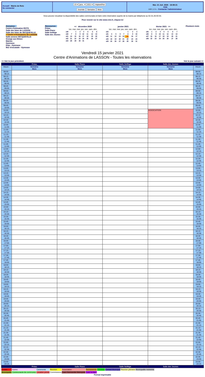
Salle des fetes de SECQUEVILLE (21, 32)
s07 (147, 36)
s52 (67, 38)
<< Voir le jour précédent (13, 61)
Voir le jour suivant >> (193, 61)
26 (92, 38)
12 (92, 34)
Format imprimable (102, 375)
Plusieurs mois (192, 26)
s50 (67, 34)
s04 (107, 41)
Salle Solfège (51, 32)
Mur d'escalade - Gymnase (18, 47)
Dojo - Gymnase (13, 45)
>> (169, 26)
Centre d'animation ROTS (17, 28)
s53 (67, 41)
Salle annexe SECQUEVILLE (18, 37)
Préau (47, 28)
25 (87, 38)
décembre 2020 (85, 26)
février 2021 (161, 26)
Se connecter (9, 8)
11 (87, 34)
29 (75, 41)
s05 (147, 32)
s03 (107, 39)
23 (79, 38)
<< (75, 26)
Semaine (34, 67)
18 (87, 36)
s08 (147, 38)
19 (92, 36)
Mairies (9, 41)
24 (83, 38)
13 (96, 34)
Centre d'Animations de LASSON (22, 35)
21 (71, 38)
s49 (67, 32)
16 (79, 36)
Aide (165, 7)
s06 (147, 34)
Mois (34, 69)
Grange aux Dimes (14, 39)
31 (83, 41)
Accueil (6, 6)
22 (75, 38)
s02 (107, 36)
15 (75, 36)
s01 (107, 34)
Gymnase (10, 43)
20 (96, 36)
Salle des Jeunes (52, 35)
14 (71, 36)
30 (79, 41)
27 (96, 38)
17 (83, 36)
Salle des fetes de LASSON (18, 30)
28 (71, 41)
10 (83, 34)
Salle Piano (50, 30)
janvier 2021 (123, 26)
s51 (67, 36)
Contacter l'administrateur (170, 9)
